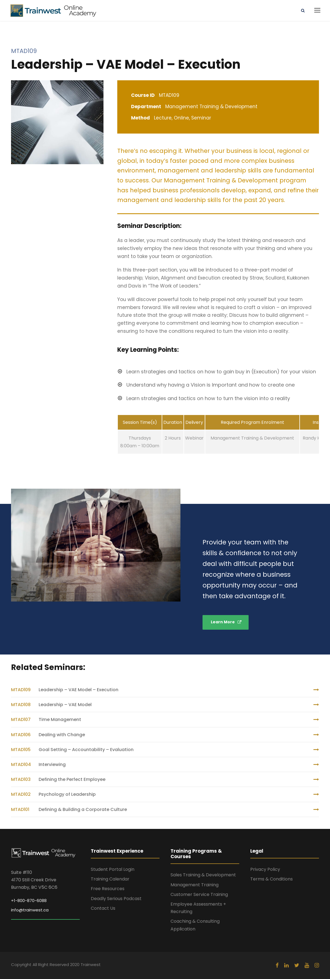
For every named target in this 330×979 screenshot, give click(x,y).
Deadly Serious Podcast (116, 898)
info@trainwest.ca (30, 910)
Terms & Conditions (271, 879)
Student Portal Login (112, 869)
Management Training (195, 885)
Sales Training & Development (203, 875)
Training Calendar (110, 879)
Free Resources (107, 888)
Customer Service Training (199, 894)
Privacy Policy (265, 869)
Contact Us (103, 908)
